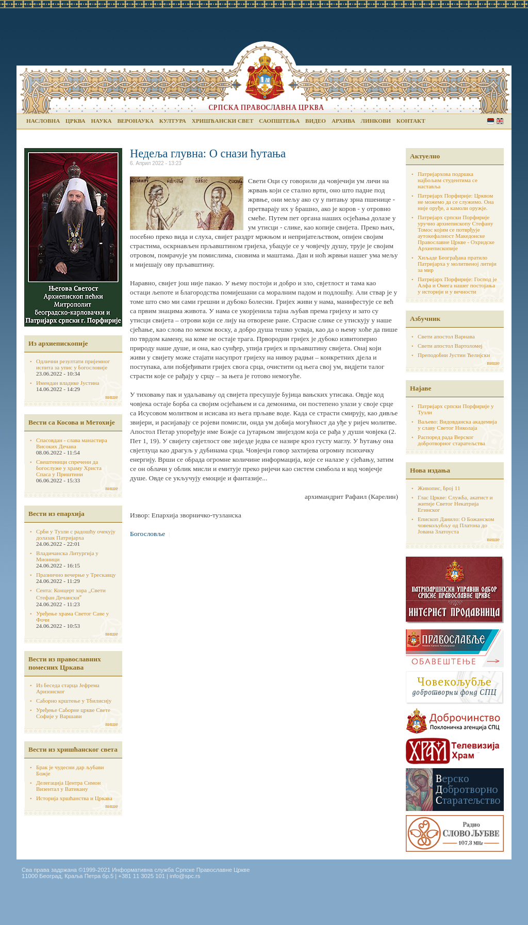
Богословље (147, 534)
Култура (172, 121)
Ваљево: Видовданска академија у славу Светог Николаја (457, 424)
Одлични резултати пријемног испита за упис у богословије (73, 364)
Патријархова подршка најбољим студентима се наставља (447, 180)
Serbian (490, 121)
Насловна (43, 121)
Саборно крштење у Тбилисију (73, 700)
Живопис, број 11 (439, 488)
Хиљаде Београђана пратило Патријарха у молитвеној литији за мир (457, 263)
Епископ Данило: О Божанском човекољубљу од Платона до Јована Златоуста (456, 525)
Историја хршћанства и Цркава (74, 798)
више (111, 397)
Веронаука (135, 121)
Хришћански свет (223, 121)
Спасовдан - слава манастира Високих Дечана (71, 443)
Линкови (376, 121)
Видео (315, 121)
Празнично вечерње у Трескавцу (76, 575)
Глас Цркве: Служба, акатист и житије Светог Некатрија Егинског (455, 503)
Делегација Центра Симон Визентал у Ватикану (68, 786)
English (500, 121)
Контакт (411, 121)
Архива (343, 121)
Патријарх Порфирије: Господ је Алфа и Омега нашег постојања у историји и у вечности (457, 285)
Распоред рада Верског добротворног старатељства (451, 440)
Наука (101, 121)
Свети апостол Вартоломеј (450, 346)
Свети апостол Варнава (446, 336)
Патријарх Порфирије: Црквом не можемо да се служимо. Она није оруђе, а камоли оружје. (456, 201)
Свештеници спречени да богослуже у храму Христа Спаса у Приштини (69, 468)
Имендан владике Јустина (68, 383)
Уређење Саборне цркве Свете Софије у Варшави (73, 713)
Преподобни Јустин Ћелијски (454, 355)
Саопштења (279, 121)
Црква (75, 121)
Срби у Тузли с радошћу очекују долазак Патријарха (76, 534)
